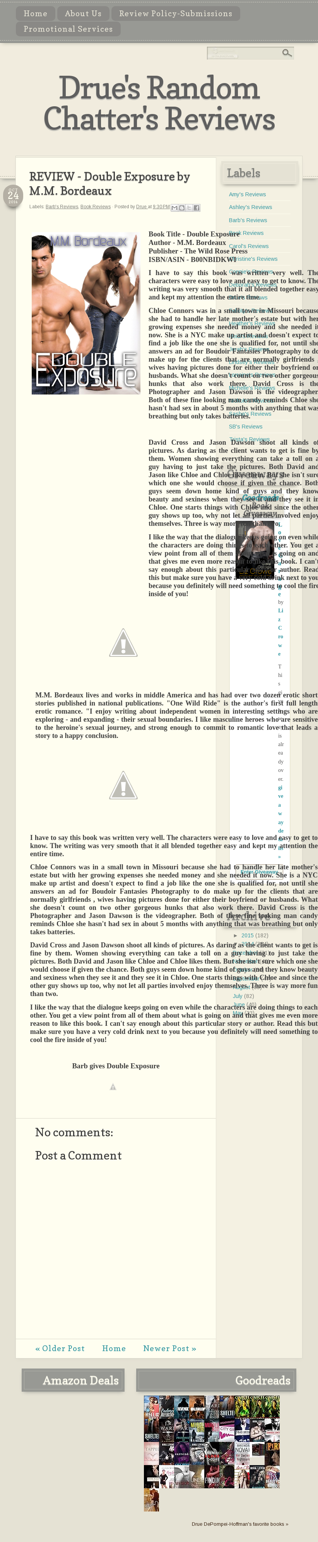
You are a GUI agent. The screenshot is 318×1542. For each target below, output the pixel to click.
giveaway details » (281, 822)
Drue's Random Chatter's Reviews (159, 102)
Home (36, 13)
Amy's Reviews (247, 194)
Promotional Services (68, 29)
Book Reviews (95, 206)
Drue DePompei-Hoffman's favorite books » (240, 1524)
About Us (83, 13)
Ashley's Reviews (250, 207)
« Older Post (60, 1348)
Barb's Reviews (62, 206)
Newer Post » (170, 1348)
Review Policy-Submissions (176, 13)
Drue (142, 206)
